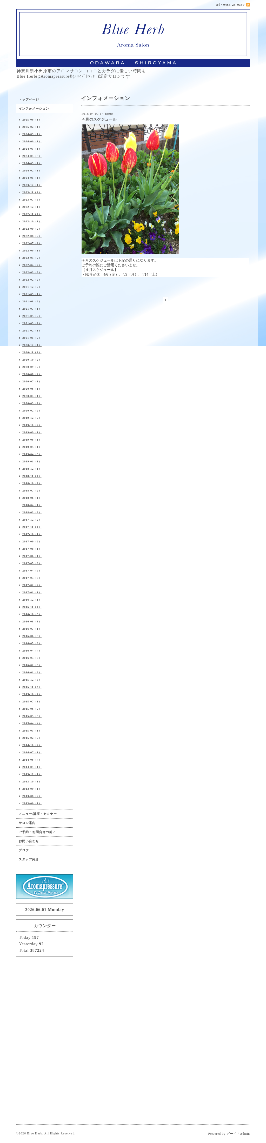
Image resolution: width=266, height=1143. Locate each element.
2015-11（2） (32, 686)
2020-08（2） (32, 374)
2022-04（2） (32, 265)
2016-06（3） (32, 635)
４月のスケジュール (99, 119)
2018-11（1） (32, 475)
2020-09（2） (32, 366)
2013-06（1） (32, 803)
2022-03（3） (32, 272)
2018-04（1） (32, 505)
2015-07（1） (32, 701)
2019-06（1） (32, 439)
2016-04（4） (32, 650)
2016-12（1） (32, 599)
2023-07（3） (32, 199)
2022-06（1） (32, 250)
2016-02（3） (32, 665)
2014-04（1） (32, 766)
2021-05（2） (32, 315)
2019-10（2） (32, 425)
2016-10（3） (32, 614)
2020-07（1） (32, 381)
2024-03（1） (32, 163)
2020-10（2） (32, 359)
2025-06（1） (32, 119)
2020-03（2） (32, 403)
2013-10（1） (32, 781)
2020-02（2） (32, 410)
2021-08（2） (32, 301)
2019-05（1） (32, 446)
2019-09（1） (32, 432)
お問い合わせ (29, 841)
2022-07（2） (32, 243)
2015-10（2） (32, 694)
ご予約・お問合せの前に (37, 832)
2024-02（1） (32, 170)
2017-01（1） (32, 592)
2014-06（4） (32, 759)
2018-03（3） (32, 512)
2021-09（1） (32, 294)
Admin (245, 1133)
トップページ (29, 99)
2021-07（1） (32, 308)
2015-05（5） (32, 715)
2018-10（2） (32, 483)
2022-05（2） (32, 257)
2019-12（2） (32, 417)
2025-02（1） (32, 126)
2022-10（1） (32, 221)
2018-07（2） (32, 490)
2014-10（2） (32, 745)
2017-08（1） (32, 548)
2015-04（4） (32, 723)
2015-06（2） (32, 708)
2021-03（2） (32, 323)
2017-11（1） (32, 526)
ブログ (24, 850)
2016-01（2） (32, 672)
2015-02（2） (32, 737)
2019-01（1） (32, 461)
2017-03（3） (32, 577)
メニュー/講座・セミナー (38, 814)
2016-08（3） (32, 621)
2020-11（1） (32, 352)
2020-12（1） (32, 345)
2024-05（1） (32, 148)
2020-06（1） (32, 388)
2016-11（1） (32, 606)
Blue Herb (34, 1133)
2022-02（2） (32, 279)
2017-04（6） (32, 570)
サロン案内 (27, 823)
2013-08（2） (32, 796)
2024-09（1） (32, 134)
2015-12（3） (32, 679)
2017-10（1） (32, 534)
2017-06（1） (32, 555)
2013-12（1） (32, 774)
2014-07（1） (32, 752)
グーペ (232, 1133)
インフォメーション (34, 108)
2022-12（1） (32, 206)
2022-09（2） (32, 228)
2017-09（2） (32, 541)
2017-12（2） (32, 519)
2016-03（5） (32, 657)
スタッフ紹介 (29, 859)
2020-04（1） (32, 395)
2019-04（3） (32, 454)
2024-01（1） (32, 177)
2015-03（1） (32, 730)
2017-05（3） (32, 563)
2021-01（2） (32, 337)
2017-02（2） (32, 585)
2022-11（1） (32, 214)
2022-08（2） (32, 235)
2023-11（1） (32, 192)
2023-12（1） (32, 185)
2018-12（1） (32, 468)
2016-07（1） (32, 628)
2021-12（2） (32, 286)
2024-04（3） (32, 155)
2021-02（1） (32, 330)
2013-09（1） (32, 788)
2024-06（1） (32, 141)
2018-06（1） (32, 497)
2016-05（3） (32, 643)
